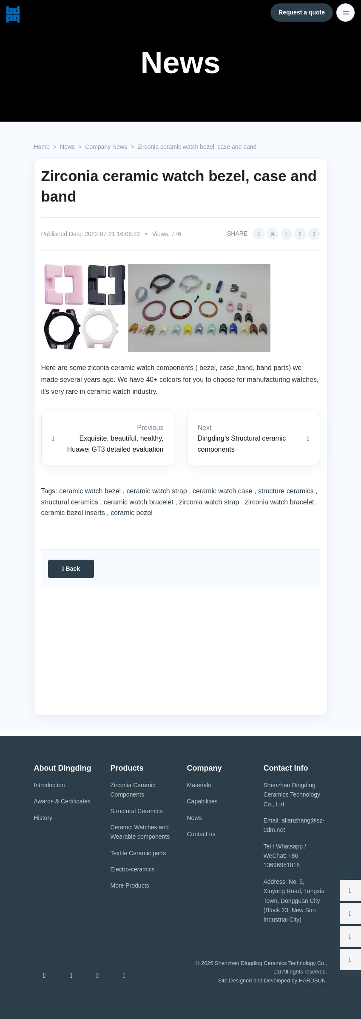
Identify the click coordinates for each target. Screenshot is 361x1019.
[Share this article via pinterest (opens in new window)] (300, 234)
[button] (314, 234)
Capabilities (202, 801)
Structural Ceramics (137, 811)
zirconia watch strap (209, 502)
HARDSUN (312, 980)
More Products (130, 885)
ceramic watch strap (156, 491)
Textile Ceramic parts (138, 853)
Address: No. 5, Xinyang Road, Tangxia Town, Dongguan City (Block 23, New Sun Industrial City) (294, 900)
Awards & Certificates (62, 801)
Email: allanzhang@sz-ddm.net (294, 825)
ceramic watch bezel (90, 491)
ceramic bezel (132, 512)
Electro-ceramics (133, 869)
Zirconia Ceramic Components (133, 790)
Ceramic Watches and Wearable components (140, 832)
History (43, 817)
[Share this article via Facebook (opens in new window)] (259, 234)
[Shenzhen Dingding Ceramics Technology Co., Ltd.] (13, 12)
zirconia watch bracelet (279, 502)
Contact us (201, 834)
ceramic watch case (223, 491)
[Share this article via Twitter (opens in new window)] (273, 234)
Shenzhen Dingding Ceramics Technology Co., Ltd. (292, 795)
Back (71, 568)
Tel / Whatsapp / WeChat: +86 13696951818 (285, 856)
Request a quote (302, 12)
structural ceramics (69, 502)
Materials (199, 785)
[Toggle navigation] (345, 12)
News (194, 817)
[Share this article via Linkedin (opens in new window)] (287, 234)
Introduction (49, 785)
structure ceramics (286, 491)
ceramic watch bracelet (138, 502)
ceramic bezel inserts (73, 512)
